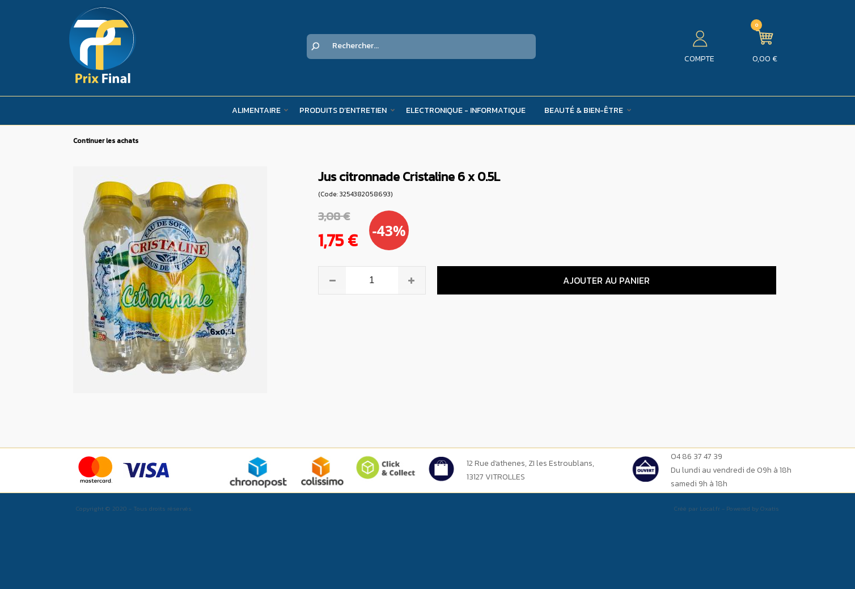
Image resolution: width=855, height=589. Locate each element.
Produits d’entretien (343, 110)
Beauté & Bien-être (583, 110)
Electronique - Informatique (466, 110)
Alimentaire (256, 110)
